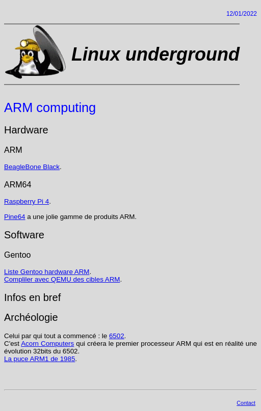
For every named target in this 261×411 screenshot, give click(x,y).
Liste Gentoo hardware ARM (46, 272)
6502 (116, 336)
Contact (246, 403)
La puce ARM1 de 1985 (39, 359)
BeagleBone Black (32, 167)
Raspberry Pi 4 (26, 201)
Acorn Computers (47, 343)
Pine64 (14, 217)
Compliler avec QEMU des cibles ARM (62, 279)
